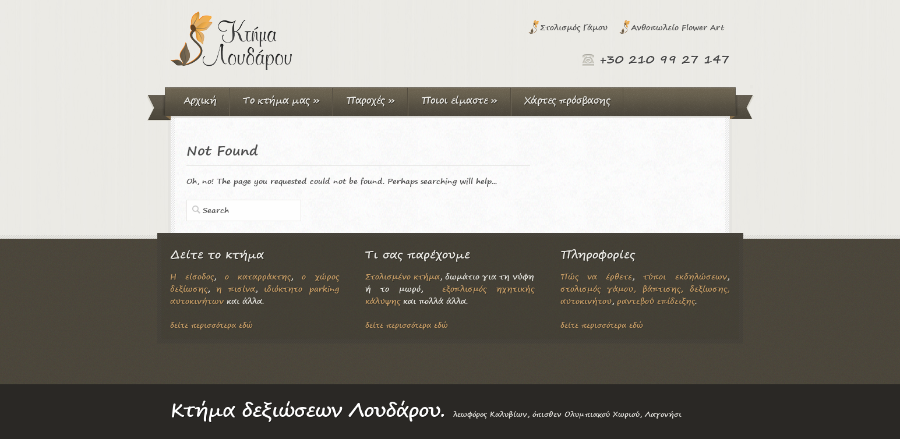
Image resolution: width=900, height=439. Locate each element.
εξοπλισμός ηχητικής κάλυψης (449, 294)
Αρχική (200, 100)
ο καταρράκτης (258, 276)
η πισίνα (235, 288)
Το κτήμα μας (281, 100)
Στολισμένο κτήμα (402, 276)
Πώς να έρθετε (596, 276)
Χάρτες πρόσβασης (567, 100)
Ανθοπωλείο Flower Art (677, 27)
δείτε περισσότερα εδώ (211, 325)
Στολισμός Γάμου (574, 27)
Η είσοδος (192, 276)
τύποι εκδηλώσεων (684, 276)
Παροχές (370, 100)
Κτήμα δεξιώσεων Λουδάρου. (307, 409)
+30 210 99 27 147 (665, 59)
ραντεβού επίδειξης (656, 300)
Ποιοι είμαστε (459, 100)
